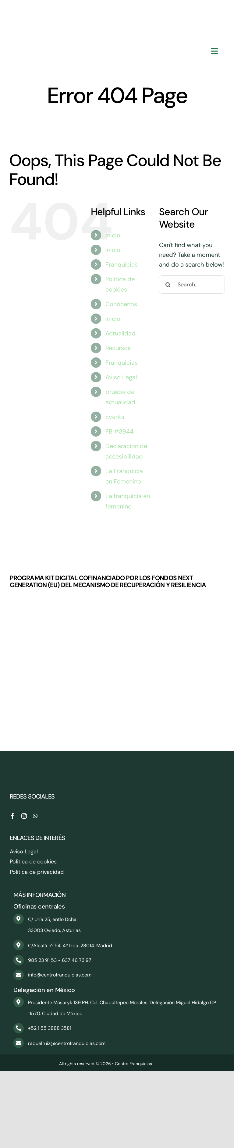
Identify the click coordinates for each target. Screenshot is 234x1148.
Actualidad (120, 333)
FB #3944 (119, 431)
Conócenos (121, 304)
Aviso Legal (121, 377)
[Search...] (192, 284)
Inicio (112, 235)
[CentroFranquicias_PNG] (117, 9)
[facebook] (12, 816)
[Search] (168, 284)
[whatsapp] (35, 816)
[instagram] (24, 816)
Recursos (118, 348)
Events (114, 417)
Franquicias (121, 264)
